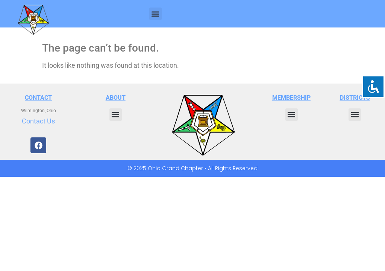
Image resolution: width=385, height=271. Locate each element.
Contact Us (38, 121)
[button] (155, 14)
